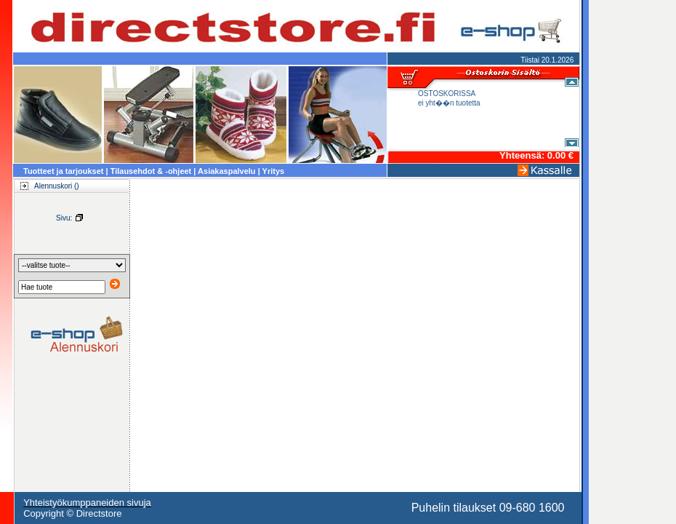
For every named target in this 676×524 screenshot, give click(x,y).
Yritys (273, 171)
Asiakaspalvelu (227, 171)
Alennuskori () (45, 186)
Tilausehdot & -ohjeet (151, 171)
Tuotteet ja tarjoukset (63, 171)
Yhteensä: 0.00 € (536, 155)
